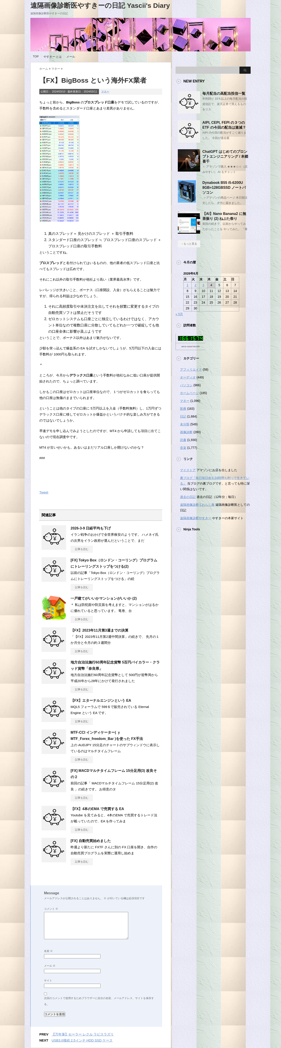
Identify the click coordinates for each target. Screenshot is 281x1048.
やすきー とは (53, 56)
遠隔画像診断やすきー (195, 518)
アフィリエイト (191, 369)
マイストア (188, 470)
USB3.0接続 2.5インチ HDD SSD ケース (82, 1040)
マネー (105, 91)
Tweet (43, 492)
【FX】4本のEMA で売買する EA (97, 809)
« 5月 (179, 314)
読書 (183, 440)
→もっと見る (189, 243)
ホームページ (189, 393)
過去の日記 (188, 497)
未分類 (184, 424)
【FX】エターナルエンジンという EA (101, 700)
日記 (183, 416)
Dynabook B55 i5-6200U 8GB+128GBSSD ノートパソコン (224, 187)
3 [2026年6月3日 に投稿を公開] (203, 285)
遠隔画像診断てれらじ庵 (197, 504)
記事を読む (81, 549)
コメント (51, 908)
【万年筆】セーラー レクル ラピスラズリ (83, 1034)
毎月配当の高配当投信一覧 (223, 93)
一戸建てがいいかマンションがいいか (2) (104, 598)
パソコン (186, 385)
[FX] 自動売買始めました (91, 841)
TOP (36, 56)
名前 (48, 951)
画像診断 (186, 432)
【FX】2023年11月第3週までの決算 (99, 630)
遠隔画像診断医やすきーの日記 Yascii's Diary (100, 5)
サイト (48, 980)
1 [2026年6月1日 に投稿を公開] (187, 285)
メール (70, 56)
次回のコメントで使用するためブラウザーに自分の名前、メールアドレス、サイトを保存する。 (99, 1001)
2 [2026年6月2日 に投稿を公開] (195, 285)
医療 (183, 408)
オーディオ (188, 377)
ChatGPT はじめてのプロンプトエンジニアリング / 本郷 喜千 (225, 156)
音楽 (183, 447)
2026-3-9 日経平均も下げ (91, 528)
